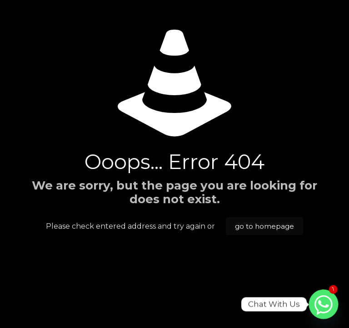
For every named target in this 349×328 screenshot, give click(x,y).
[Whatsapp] (323, 304)
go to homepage (264, 226)
